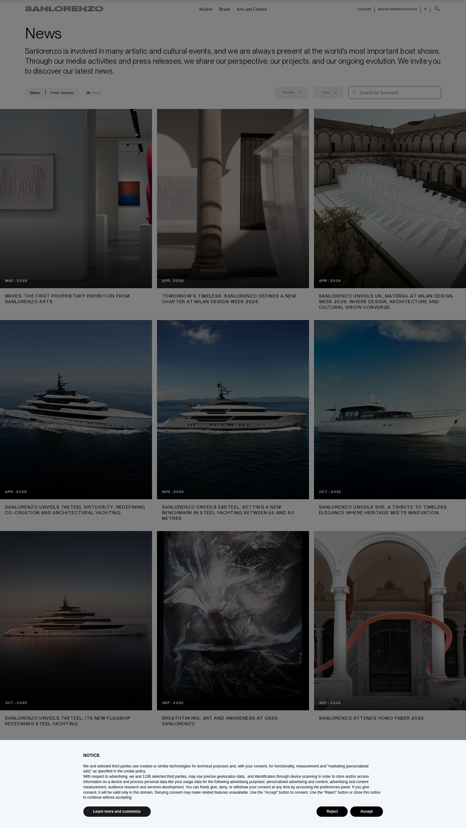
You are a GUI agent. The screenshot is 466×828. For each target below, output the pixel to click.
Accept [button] (366, 811)
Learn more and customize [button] (117, 811)
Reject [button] (332, 811)
